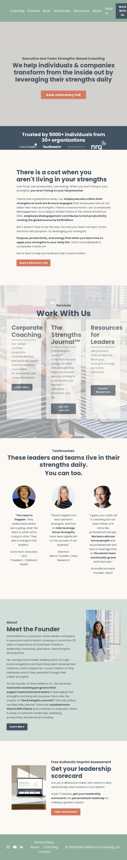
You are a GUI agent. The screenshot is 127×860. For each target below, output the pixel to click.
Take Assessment (65, 811)
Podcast (34, 11)
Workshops (62, 11)
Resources (81, 11)
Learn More (17, 726)
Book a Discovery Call (63, 95)
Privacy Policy (44, 842)
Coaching (17, 11)
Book (46, 11)
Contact (44, 852)
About (97, 11)
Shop (108, 10)
